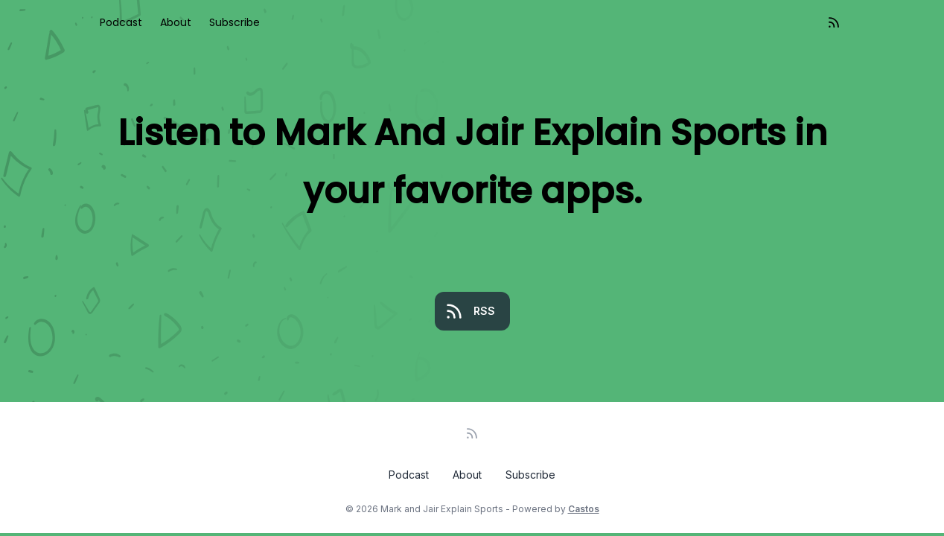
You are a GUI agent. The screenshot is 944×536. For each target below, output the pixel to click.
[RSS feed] (833, 22)
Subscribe (234, 22)
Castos (583, 508)
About (175, 22)
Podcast (121, 22)
